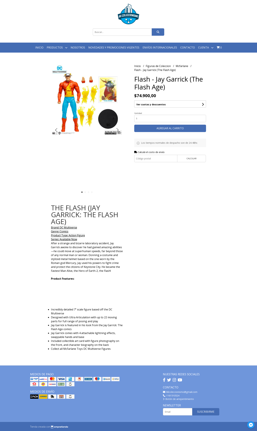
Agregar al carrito (170, 128)
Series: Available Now (64, 239)
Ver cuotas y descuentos (151, 104)
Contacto (187, 47)
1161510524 (171, 395)
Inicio (39, 47)
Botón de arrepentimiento (178, 399)
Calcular (192, 158)
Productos (57, 48)
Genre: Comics (59, 231)
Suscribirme (205, 411)
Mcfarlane (182, 66)
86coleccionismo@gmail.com (180, 391)
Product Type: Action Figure (68, 235)
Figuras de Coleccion (158, 66)
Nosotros (78, 47)
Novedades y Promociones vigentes (113, 47)
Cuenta (205, 48)
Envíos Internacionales (160, 47)
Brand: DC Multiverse (64, 227)
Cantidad (138, 113)
